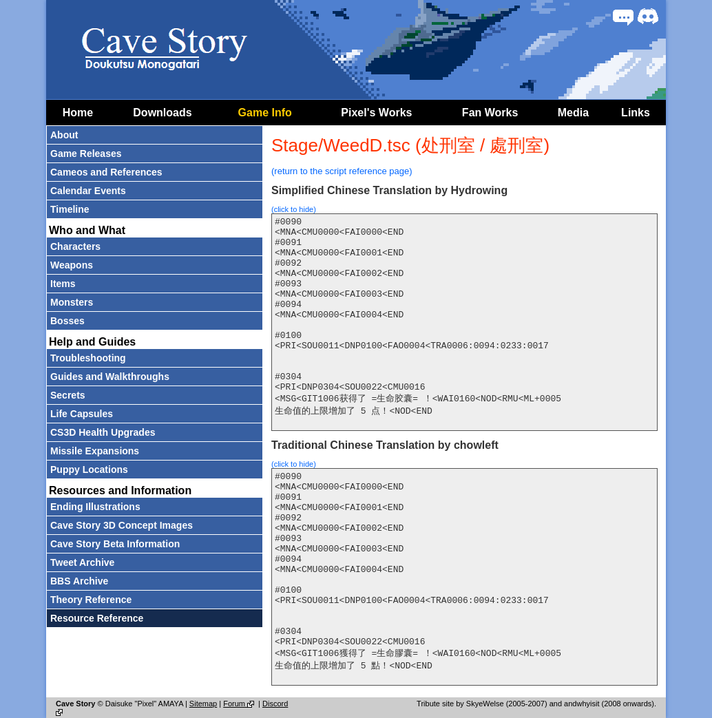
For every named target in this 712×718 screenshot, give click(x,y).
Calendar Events (88, 190)
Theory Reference (91, 599)
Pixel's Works (376, 112)
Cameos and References (106, 172)
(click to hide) (293, 209)
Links (635, 112)
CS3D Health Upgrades (102, 432)
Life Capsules (81, 413)
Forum (239, 703)
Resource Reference (96, 618)
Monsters (71, 302)
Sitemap (203, 703)
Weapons (71, 265)
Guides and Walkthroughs (109, 376)
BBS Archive (79, 581)
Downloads (162, 112)
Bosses (67, 320)
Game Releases (86, 153)
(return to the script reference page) (341, 171)
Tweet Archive (82, 562)
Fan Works (490, 112)
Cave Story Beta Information (115, 543)
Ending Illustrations (95, 506)
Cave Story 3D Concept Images (121, 525)
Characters (75, 246)
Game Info (265, 112)
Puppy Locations (89, 469)
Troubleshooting (88, 357)
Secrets (67, 395)
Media (573, 112)
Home (78, 112)
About (64, 134)
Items (63, 283)
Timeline (70, 209)
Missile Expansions (94, 450)
